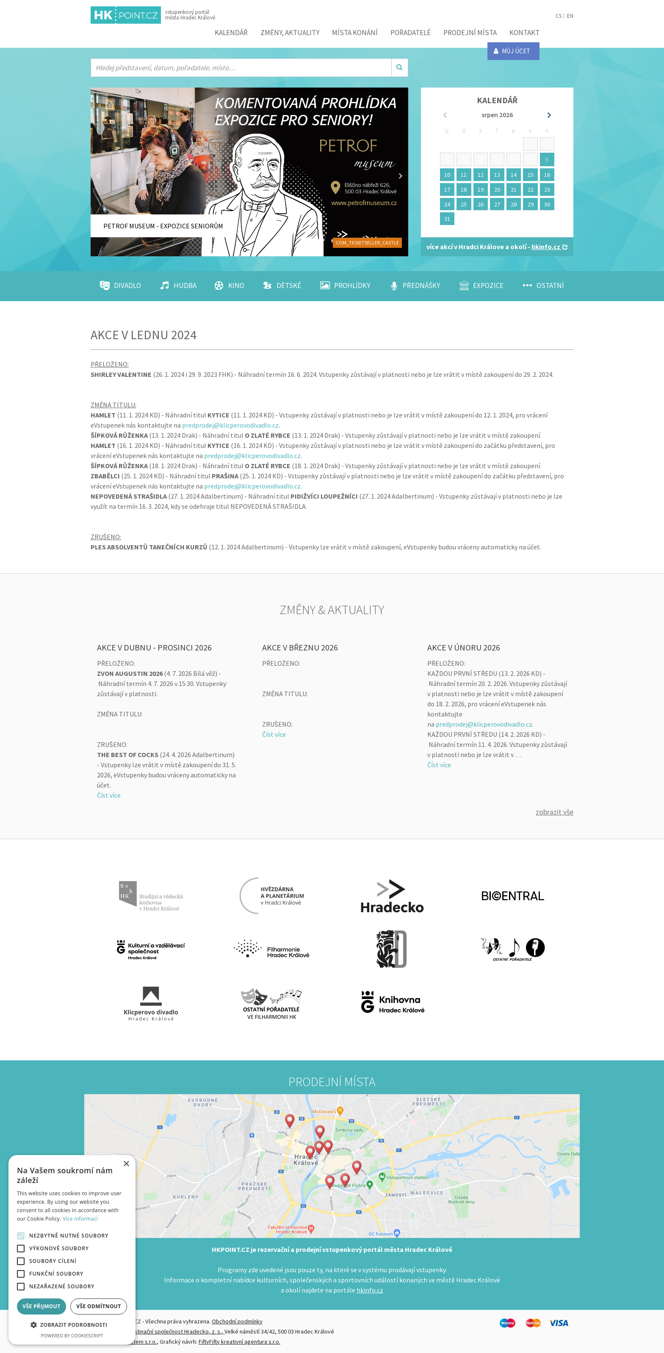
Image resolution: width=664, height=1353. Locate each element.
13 (497, 174)
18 (464, 189)
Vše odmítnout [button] (98, 1306)
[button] (72, 1325)
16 (547, 174)
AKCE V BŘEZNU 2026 (300, 647)
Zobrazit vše (554, 812)
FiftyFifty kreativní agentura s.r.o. (239, 1341)
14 (514, 174)
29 (531, 204)
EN (570, 15)
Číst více (109, 795)
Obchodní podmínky (237, 1321)
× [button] (126, 1164)
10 (447, 174)
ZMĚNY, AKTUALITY (289, 32)
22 (531, 189)
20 (497, 189)
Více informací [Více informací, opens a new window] (80, 1218)
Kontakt (524, 32)
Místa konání (355, 32)
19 (481, 189)
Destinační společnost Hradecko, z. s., (175, 1331)
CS (559, 15)
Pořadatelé (410, 32)
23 (547, 189)
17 (447, 189)
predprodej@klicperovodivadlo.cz (230, 425)
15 (531, 174)
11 (464, 174)
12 (481, 174)
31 (447, 218)
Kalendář (231, 32)
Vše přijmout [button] (41, 1306)
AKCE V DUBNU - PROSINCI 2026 (154, 647)
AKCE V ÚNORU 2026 (463, 647)
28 (514, 204)
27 (497, 204)
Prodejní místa (470, 32)
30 (547, 204)
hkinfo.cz (370, 1290)
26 (481, 204)
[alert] (72, 1250)
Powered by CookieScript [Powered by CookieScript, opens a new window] (72, 1335)
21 (514, 189)
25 (464, 204)
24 (447, 204)
